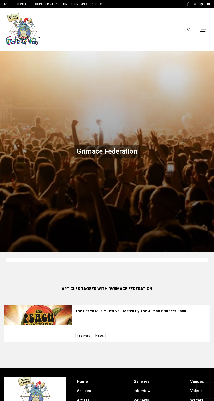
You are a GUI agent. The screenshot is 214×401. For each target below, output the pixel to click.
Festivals (83, 335)
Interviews (143, 391)
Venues (197, 381)
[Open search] (189, 29)
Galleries (142, 381)
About (8, 4)
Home (82, 381)
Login (38, 4)
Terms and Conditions (87, 4)
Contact (23, 4)
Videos (196, 391)
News (99, 335)
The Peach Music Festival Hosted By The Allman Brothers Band (130, 311)
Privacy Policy (56, 4)
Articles (84, 391)
